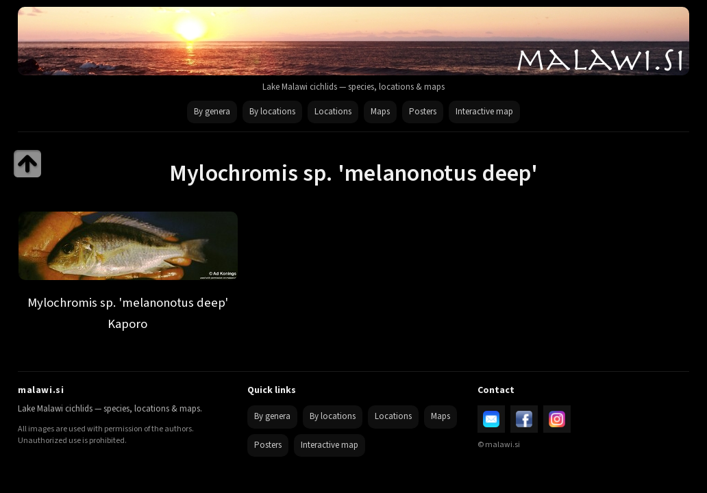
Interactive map (484, 111)
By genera (212, 111)
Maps (380, 111)
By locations (272, 111)
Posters (422, 111)
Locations (332, 111)
